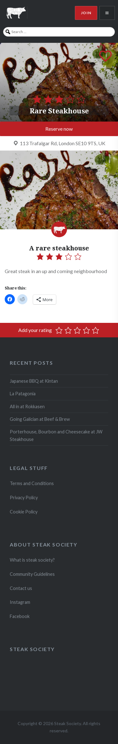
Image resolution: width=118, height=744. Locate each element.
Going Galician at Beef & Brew (40, 419)
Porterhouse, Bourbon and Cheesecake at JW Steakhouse (56, 435)
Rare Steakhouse (59, 110)
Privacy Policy (24, 497)
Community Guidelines (32, 574)
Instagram (20, 602)
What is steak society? (32, 560)
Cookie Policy (23, 511)
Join (86, 12)
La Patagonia (23, 393)
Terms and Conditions (32, 483)
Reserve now (59, 129)
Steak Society (32, 649)
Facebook (20, 616)
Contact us (21, 588)
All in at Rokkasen (27, 406)
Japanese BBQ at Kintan (34, 381)
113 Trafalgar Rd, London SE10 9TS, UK (62, 143)
